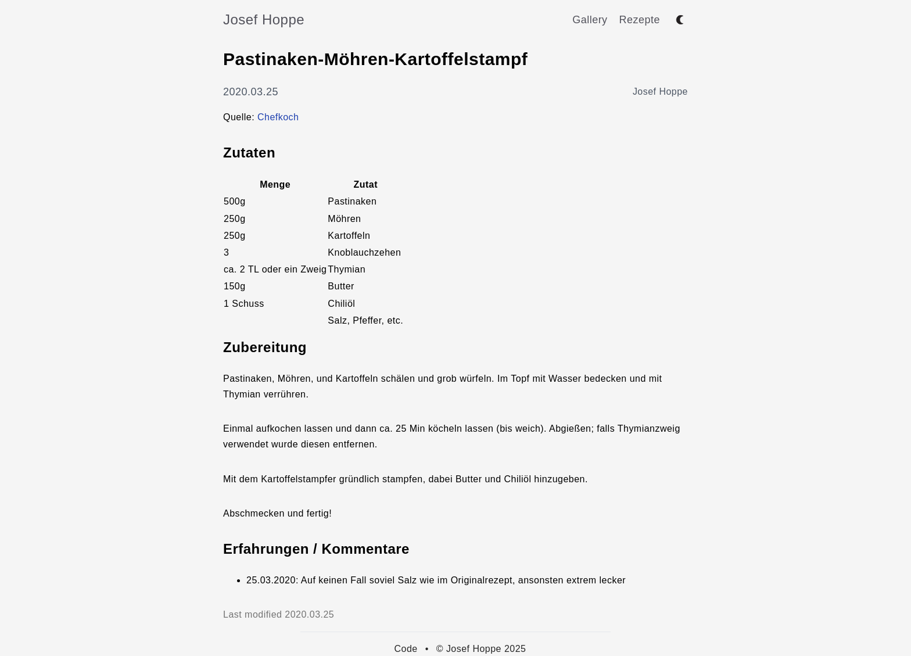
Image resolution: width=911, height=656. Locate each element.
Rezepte (639, 20)
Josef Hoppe (263, 19)
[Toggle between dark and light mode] (680, 20)
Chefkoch (278, 117)
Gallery (589, 20)
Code (406, 649)
